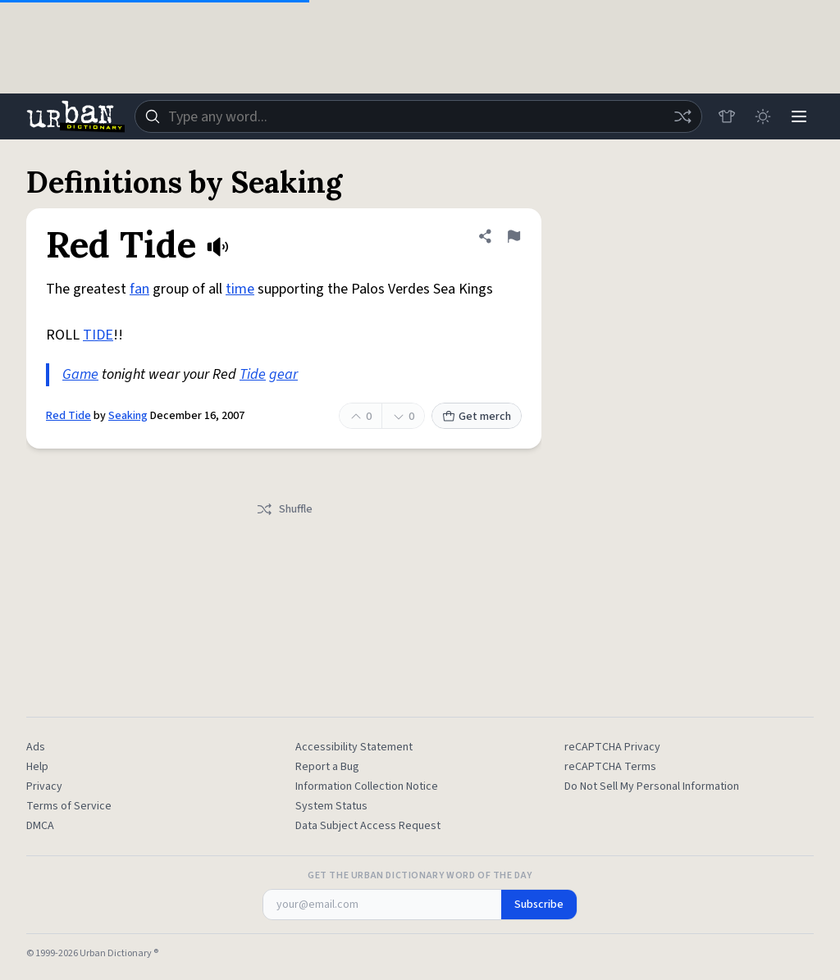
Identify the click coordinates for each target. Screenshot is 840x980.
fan (139, 289)
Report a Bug (327, 767)
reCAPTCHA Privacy (612, 747)
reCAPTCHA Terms (610, 767)
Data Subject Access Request (368, 826)
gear (283, 374)
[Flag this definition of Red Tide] (513, 236)
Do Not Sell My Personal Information (651, 786)
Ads (35, 747)
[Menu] (799, 116)
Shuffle (284, 509)
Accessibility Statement (354, 747)
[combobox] (418, 116)
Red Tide (68, 416)
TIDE (98, 335)
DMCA (40, 826)
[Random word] (682, 116)
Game (80, 374)
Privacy (44, 786)
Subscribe (539, 904)
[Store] (727, 116)
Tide (253, 374)
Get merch (476, 416)
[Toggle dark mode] (763, 116)
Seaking (128, 416)
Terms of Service (69, 806)
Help (37, 767)
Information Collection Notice (366, 786)
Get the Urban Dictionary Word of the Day (420, 875)
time (240, 289)
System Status (331, 806)
